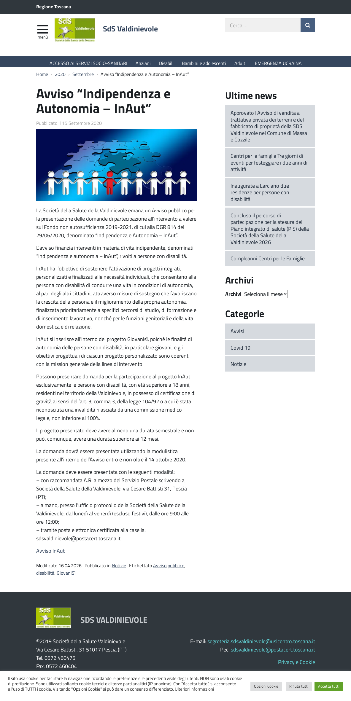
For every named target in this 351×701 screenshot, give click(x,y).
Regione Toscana (53, 6)
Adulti (240, 63)
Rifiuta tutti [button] (299, 686)
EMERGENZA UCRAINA (278, 63)
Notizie (119, 568)
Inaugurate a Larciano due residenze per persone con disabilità (260, 195)
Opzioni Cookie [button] (266, 686)
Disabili (166, 63)
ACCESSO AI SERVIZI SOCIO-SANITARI (88, 63)
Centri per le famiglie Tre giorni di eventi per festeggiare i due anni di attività (269, 165)
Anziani (143, 63)
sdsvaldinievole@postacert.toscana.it (273, 652)
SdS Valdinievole (140, 32)
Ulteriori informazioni (194, 689)
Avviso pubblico (168, 568)
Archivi (233, 297)
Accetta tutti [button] (328, 686)
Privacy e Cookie (296, 664)
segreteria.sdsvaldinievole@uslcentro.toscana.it (261, 644)
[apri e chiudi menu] (43, 31)
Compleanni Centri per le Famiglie (268, 261)
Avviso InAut (50, 553)
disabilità (45, 575)
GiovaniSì (66, 575)
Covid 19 (240, 350)
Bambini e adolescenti (204, 63)
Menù (43, 39)
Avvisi (237, 333)
